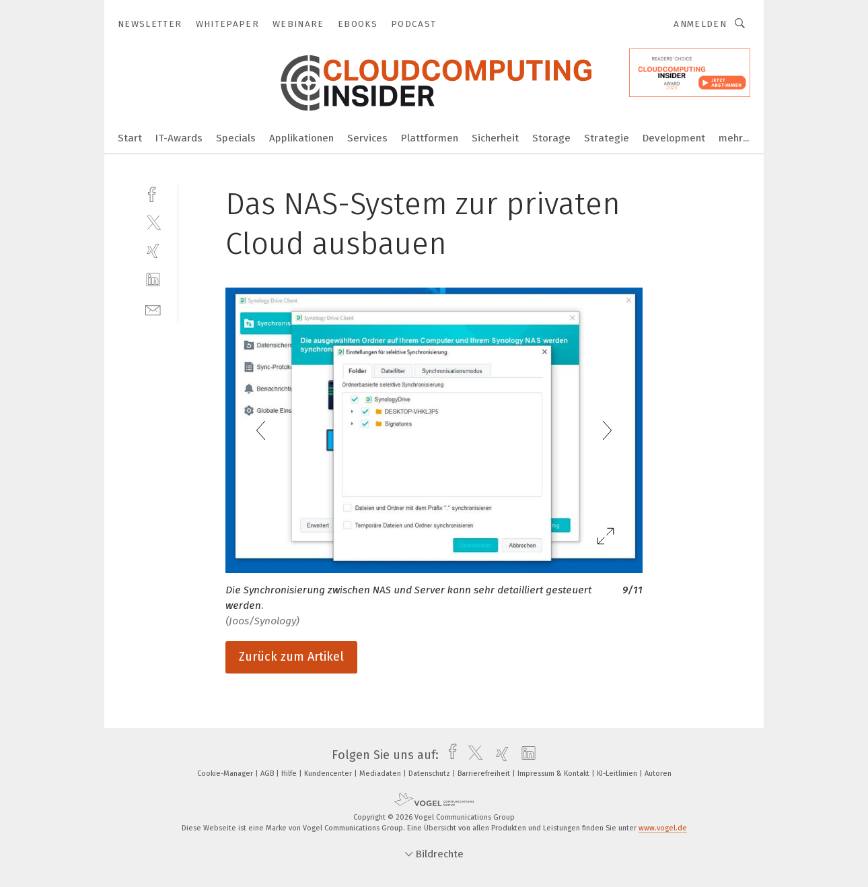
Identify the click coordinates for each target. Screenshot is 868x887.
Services (367, 138)
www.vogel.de (663, 828)
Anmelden (700, 24)
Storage (551, 138)
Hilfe (290, 773)
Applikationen (301, 138)
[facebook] (153, 193)
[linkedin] (153, 279)
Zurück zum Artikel (291, 656)
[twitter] (153, 221)
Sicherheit (495, 138)
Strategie (606, 138)
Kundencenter (329, 773)
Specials (236, 138)
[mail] (153, 308)
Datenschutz (430, 773)
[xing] (153, 250)
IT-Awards (179, 138)
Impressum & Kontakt (554, 773)
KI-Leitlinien (618, 773)
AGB (268, 773)
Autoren (658, 773)
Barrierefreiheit (485, 773)
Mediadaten (381, 773)
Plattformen (429, 138)
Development (674, 138)
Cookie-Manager (226, 773)
